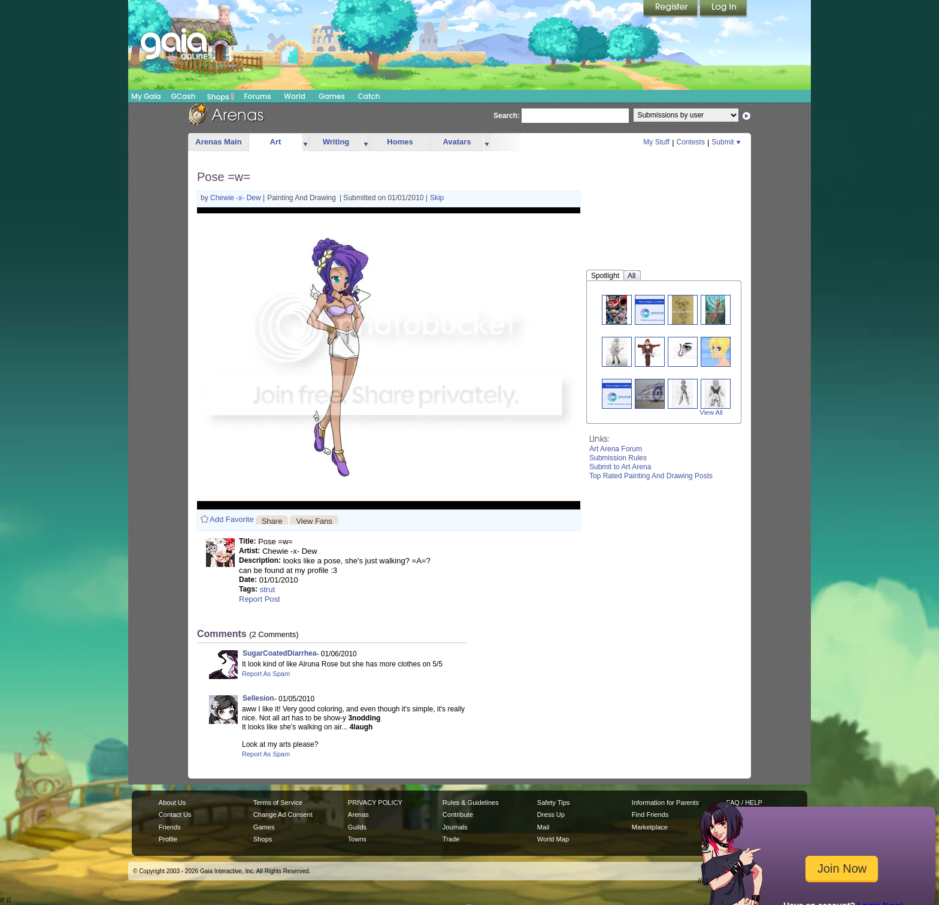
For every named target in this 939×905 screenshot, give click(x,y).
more (305, 142)
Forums (257, 96)
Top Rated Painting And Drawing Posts (651, 476)
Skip (437, 198)
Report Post (259, 599)
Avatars (457, 141)
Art (275, 141)
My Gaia (145, 96)
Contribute (458, 814)
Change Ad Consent (283, 814)
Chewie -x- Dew (236, 198)
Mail (543, 827)
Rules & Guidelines (471, 802)
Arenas (358, 814)
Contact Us (175, 814)
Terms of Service (277, 802)
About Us (172, 802)
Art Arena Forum (615, 449)
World (294, 96)
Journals (455, 827)
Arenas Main (218, 141)
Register (671, 9)
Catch (369, 96)
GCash (183, 96)
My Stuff (656, 142)
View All (711, 412)
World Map (553, 839)
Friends (170, 827)
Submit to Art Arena (620, 467)
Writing (336, 141)
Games (332, 96)
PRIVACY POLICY (375, 802)
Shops (220, 96)
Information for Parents (665, 802)
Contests (691, 142)
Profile (168, 839)
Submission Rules (618, 458)
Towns (357, 839)
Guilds (357, 827)
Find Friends (650, 814)
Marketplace (650, 827)
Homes (400, 141)
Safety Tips (553, 802)
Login (723, 9)
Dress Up (551, 814)
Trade (451, 839)
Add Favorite (232, 519)
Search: (506, 115)
